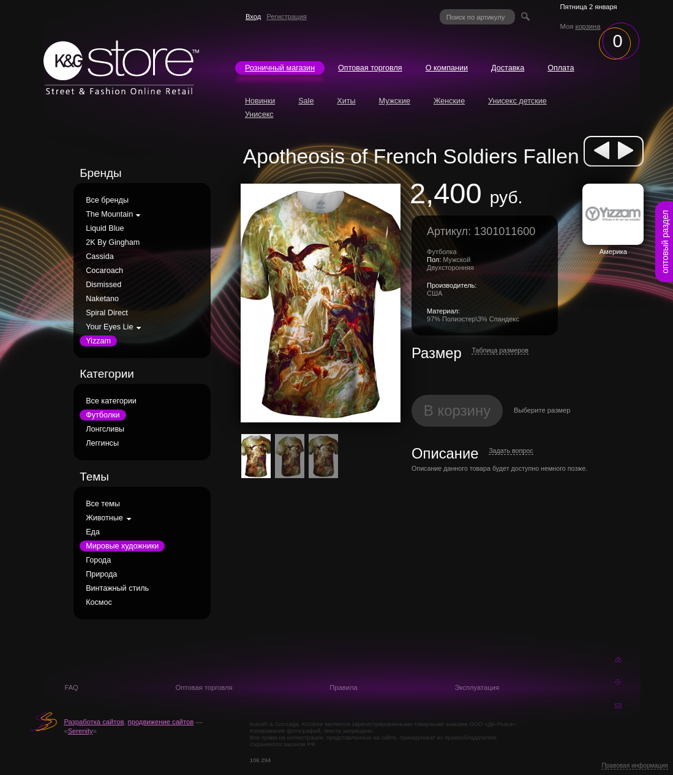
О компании (447, 68)
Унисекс (259, 114)
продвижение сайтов (161, 721)
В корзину (457, 410)
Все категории (111, 401)
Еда (93, 532)
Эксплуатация (476, 687)
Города (98, 560)
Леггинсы (102, 443)
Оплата (560, 68)
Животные (104, 518)
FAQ (71, 687)
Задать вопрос (511, 450)
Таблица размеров (500, 350)
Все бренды (107, 200)
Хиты (346, 101)
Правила (343, 687)
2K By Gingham (113, 242)
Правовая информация (634, 765)
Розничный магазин (280, 68)
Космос (99, 602)
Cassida (100, 256)
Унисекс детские (517, 101)
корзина (587, 26)
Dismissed (103, 284)
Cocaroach (104, 270)
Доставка (507, 68)
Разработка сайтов (94, 721)
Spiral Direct (107, 313)
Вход (253, 16)
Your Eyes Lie (109, 327)
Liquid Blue (105, 228)
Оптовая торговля (370, 68)
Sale (306, 101)
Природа (101, 574)
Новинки (260, 101)
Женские (449, 101)
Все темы (103, 504)
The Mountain (109, 214)
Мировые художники (122, 546)
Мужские (394, 101)
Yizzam (98, 341)
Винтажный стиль (117, 588)
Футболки (102, 415)
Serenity (80, 731)
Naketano (102, 298)
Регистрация (286, 16)
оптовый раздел (665, 242)
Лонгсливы (105, 429)
